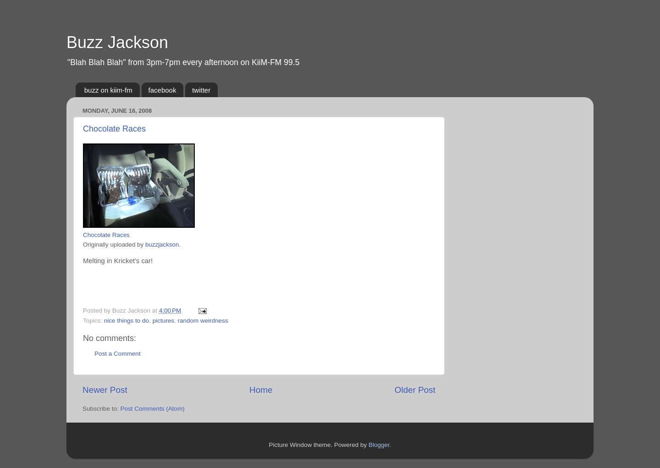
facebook (162, 90)
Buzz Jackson (117, 42)
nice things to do (126, 320)
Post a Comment (117, 353)
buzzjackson (162, 244)
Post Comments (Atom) (153, 408)
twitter (201, 90)
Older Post (415, 390)
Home (260, 390)
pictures (163, 320)
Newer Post (104, 390)
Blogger (379, 444)
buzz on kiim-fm (108, 90)
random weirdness (202, 320)
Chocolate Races (114, 128)
